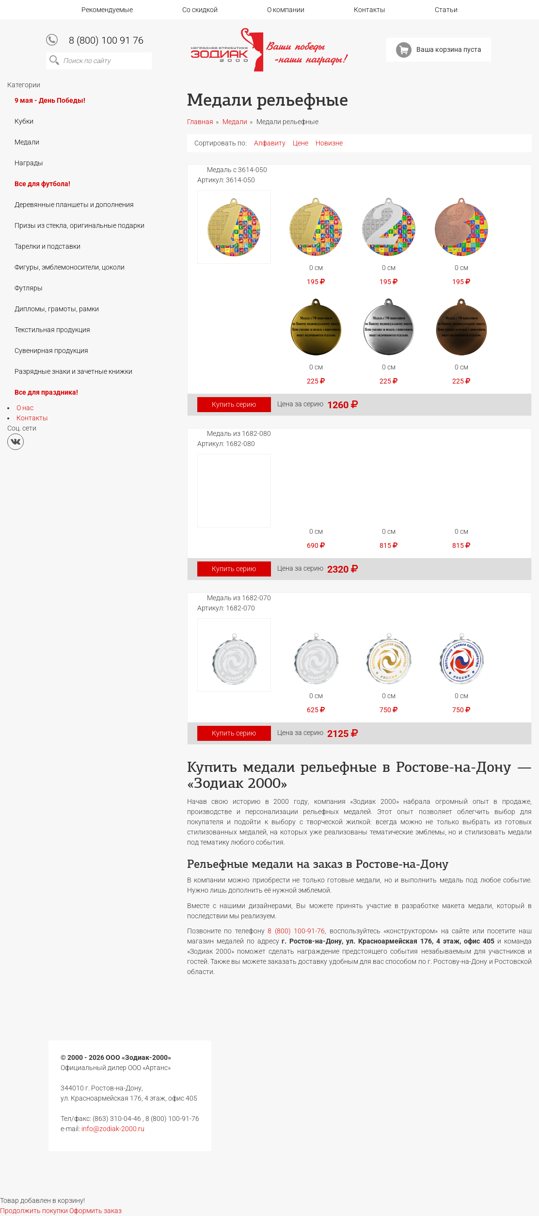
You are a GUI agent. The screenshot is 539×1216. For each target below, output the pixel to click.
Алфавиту (269, 143)
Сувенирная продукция (51, 350)
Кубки (24, 121)
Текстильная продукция (52, 330)
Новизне (329, 143)
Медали (27, 142)
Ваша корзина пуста (438, 50)
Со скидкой (200, 10)
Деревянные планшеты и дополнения (74, 204)
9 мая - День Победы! (50, 100)
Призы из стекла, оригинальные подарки (79, 225)
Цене (300, 143)
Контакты (369, 10)
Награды (29, 163)
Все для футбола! (42, 184)
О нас (24, 408)
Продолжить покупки (34, 1211)
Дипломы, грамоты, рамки (57, 309)
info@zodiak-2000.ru (112, 1129)
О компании (285, 10)
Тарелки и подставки (47, 246)
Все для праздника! (46, 392)
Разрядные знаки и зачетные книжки (73, 371)
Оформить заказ (95, 1211)
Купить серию (234, 404)
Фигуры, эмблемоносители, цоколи (70, 267)
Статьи (446, 10)
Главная (200, 122)
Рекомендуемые (107, 10)
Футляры (29, 288)
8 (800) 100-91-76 (296, 931)
